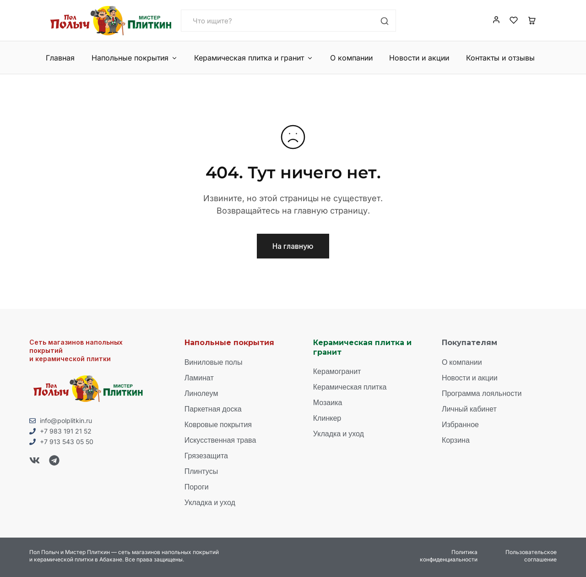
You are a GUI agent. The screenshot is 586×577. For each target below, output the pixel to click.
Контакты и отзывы (500, 57)
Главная (60, 57)
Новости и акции (419, 57)
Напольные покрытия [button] (135, 57)
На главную (293, 246)
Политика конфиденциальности (448, 556)
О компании (351, 57)
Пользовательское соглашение (531, 556)
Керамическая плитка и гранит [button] (253, 57)
